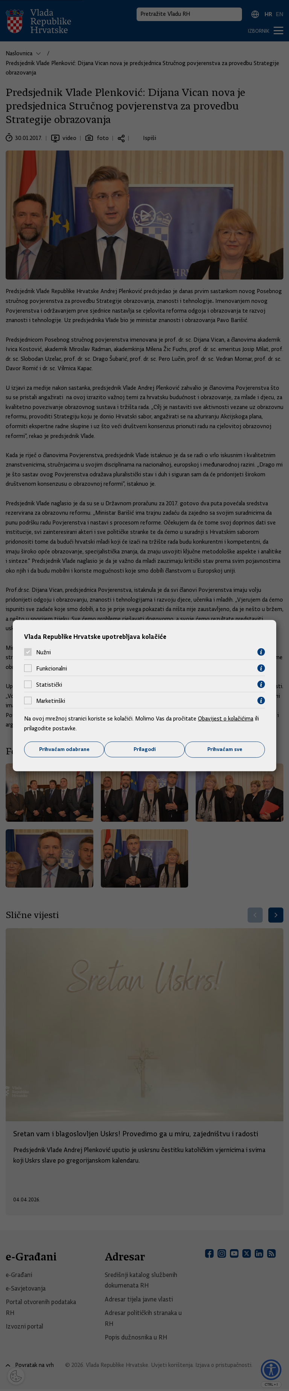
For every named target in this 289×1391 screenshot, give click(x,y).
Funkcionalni (51, 668)
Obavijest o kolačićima (226, 718)
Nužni (43, 652)
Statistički (49, 684)
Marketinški (50, 700)
